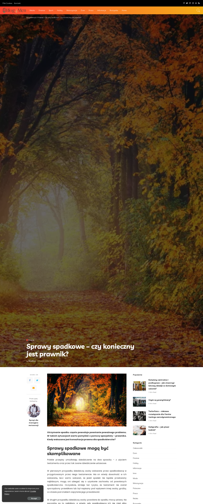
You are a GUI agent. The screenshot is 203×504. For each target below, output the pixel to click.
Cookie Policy (10, 494)
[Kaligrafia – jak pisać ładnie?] (139, 430)
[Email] (33, 388)
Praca (135, 493)
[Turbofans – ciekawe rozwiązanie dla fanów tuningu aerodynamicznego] (139, 416)
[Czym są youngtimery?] (139, 402)
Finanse (31, 340)
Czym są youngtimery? (159, 400)
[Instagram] (192, 3)
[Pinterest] (190, 3)
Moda (135, 478)
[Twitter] (187, 3)
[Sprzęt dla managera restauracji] (33, 411)
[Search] (198, 10)
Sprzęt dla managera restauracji (33, 422)
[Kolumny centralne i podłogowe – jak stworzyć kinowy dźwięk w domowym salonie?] (139, 386)
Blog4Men (32, 361)
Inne (134, 473)
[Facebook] (184, 3)
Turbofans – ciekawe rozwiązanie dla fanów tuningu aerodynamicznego (162, 414)
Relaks (135, 498)
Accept (31, 498)
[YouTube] (195, 3)
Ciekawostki (137, 448)
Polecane (136, 488)
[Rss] (198, 3)
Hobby (135, 463)
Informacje (137, 468)
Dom (135, 453)
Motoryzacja (138, 483)
